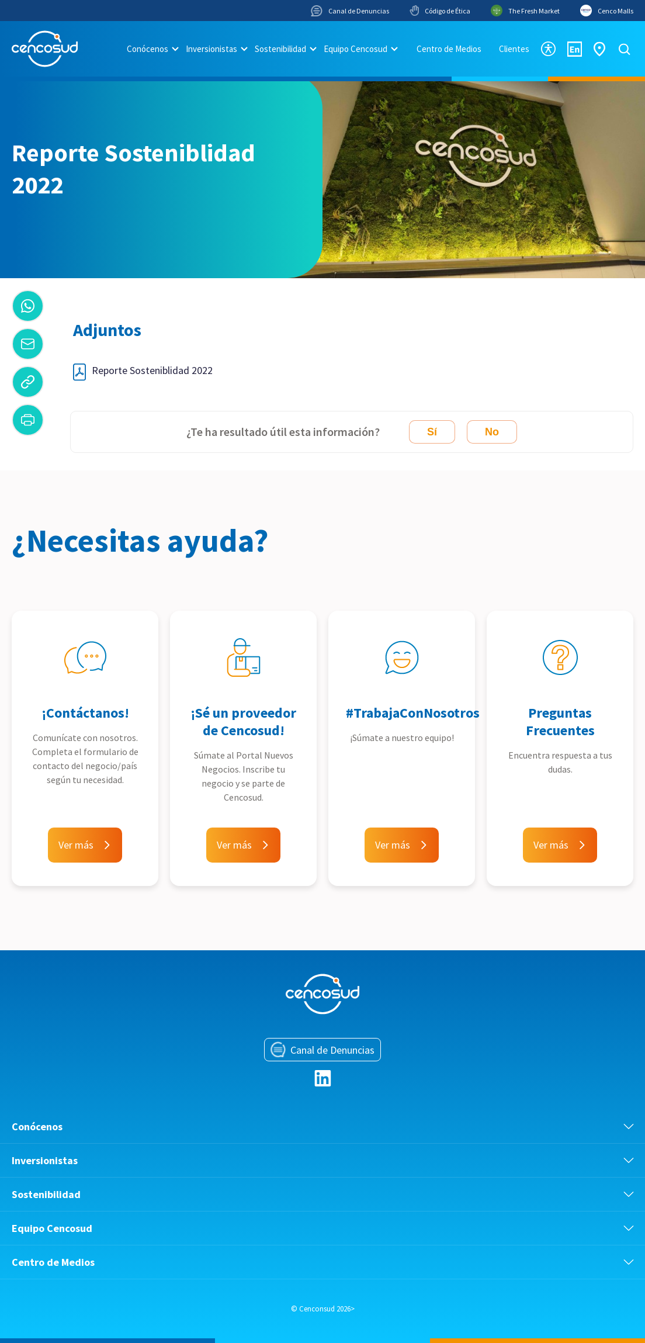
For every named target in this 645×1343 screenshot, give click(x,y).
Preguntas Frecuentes (560, 721)
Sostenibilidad (280, 48)
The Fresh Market (525, 10)
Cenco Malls (606, 10)
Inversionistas (211, 48)
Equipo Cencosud (355, 48)
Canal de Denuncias (350, 10)
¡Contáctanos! (85, 713)
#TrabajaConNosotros (413, 713)
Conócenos (147, 48)
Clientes (514, 48)
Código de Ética (440, 10)
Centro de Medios (449, 48)
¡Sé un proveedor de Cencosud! (243, 721)
